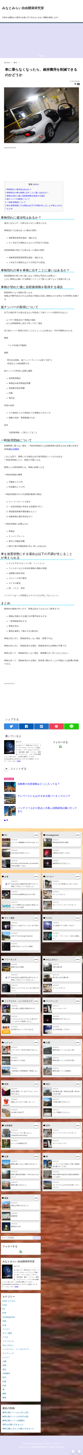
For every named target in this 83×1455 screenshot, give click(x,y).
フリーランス (8, 1341)
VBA (4, 1321)
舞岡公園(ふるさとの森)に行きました (24, 1164)
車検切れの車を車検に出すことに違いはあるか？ (27, 193)
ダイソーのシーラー (60, 1008)
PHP (4, 1313)
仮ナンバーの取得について (17, 199)
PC (3, 1309)
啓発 (4, 1365)
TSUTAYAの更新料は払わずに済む (23, 894)
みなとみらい (8, 1345)
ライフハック (8, 1353)
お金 (4, 1325)
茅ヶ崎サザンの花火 (18, 1060)
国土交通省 (14, 449)
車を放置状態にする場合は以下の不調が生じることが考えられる (33, 205)
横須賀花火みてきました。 (62, 1019)
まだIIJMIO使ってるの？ (61, 1029)
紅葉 (4, 1381)
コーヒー (6, 1329)
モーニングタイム (59, 894)
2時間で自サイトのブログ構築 (22, 946)
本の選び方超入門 (17, 1112)
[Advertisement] (41, 37)
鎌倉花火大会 (16, 1226)
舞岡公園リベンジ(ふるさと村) (63, 1050)
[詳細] (19, 761)
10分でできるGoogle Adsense (22, 936)
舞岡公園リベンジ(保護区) (62, 1071)
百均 (4, 1377)
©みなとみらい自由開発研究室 (32, 1447)
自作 (4, 1386)
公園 (4, 1361)
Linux (4, 1305)
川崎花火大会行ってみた (61, 853)
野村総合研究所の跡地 (60, 842)
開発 (4, 1398)
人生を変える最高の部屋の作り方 (23, 1008)
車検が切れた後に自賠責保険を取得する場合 (25, 196)
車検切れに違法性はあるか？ (18, 189)
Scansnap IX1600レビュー (20, 853)
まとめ (9, 209)
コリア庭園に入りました (61, 1112)
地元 (4, 1369)
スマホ (5, 1337)
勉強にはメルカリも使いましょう (23, 1102)
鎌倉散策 (14, 1216)
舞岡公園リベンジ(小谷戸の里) (63, 1060)
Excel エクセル (8, 1301)
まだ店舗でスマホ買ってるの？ (64, 925)
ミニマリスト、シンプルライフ (15, 1349)
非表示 (35, 184)
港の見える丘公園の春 (60, 977)
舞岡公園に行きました (19, 1185)
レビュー (6, 1357)
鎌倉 (4, 1393)
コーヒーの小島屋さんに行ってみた (65, 884)
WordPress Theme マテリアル (47, 1443)
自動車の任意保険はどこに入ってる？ (39, 784)
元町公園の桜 (57, 967)
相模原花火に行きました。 (62, 863)
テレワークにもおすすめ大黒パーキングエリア (44, 796)
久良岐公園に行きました (61, 1102)
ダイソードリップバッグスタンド (64, 905)
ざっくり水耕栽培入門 (19, 1143)
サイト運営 (7, 1333)
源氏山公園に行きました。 (20, 1205)
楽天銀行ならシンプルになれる (22, 1029)
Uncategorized (8, 1317)
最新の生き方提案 (17, 967)
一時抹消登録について (15, 202)
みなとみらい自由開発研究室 (23, 8)
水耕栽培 (6, 1373)
